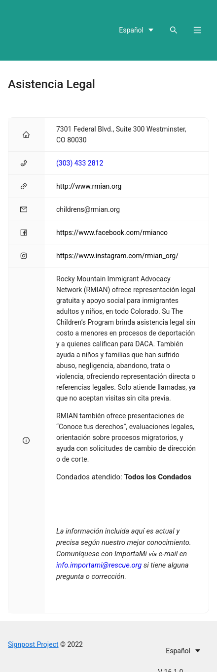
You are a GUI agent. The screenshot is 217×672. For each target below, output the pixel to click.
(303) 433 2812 (79, 163)
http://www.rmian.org (88, 186)
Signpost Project (33, 644)
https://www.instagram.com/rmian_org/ (117, 256)
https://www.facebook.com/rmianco (112, 232)
